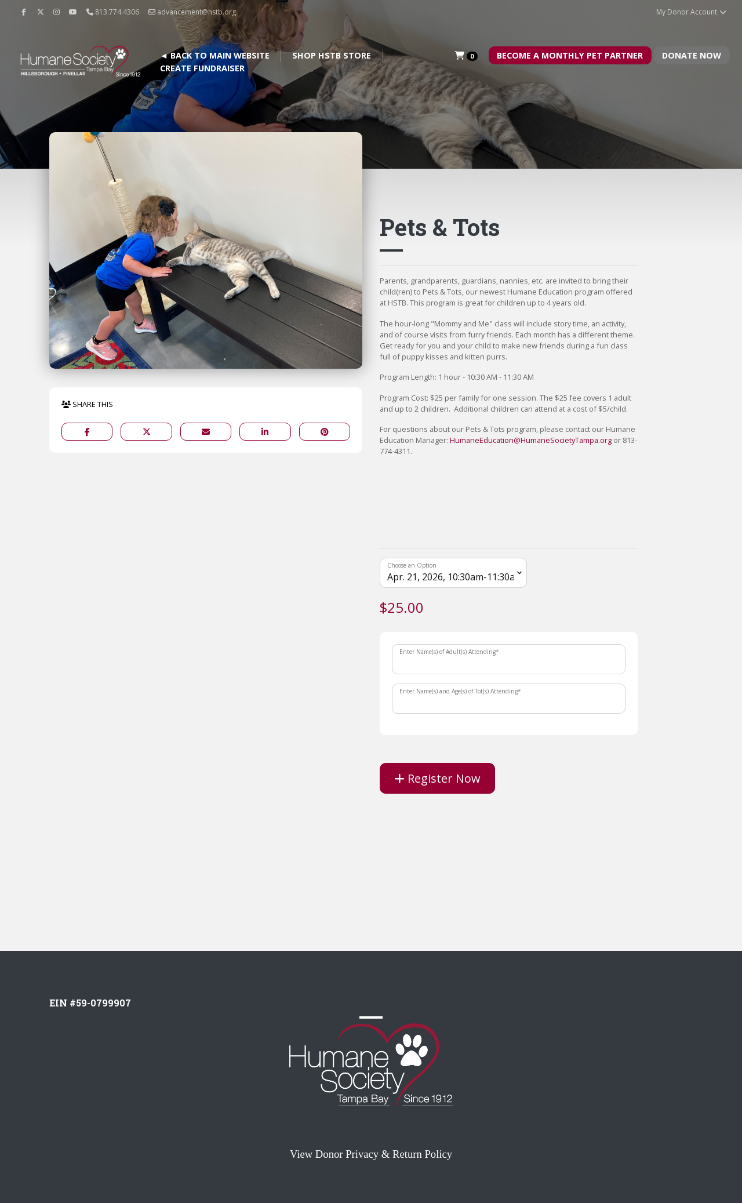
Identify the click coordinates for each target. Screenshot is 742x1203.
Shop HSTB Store (331, 55)
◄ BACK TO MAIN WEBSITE (215, 55)
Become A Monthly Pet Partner (570, 55)
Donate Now (691, 55)
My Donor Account (692, 12)
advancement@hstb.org (192, 12)
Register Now (437, 778)
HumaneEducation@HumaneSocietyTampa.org (531, 440)
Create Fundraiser (202, 68)
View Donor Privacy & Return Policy (371, 1154)
